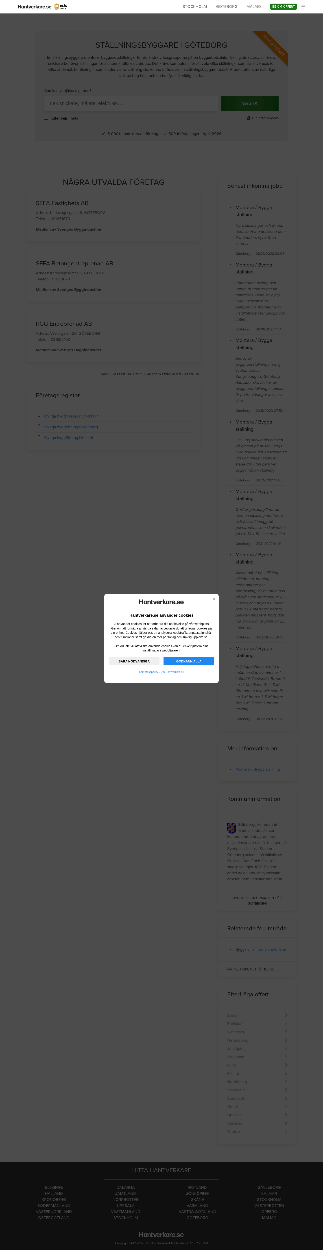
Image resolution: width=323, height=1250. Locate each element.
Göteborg (227, 6)
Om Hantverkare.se (172, 671)
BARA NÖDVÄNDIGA (134, 661)
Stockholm (195, 6)
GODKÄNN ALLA (189, 661)
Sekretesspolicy (148, 671)
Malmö (254, 6)
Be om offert (283, 7)
